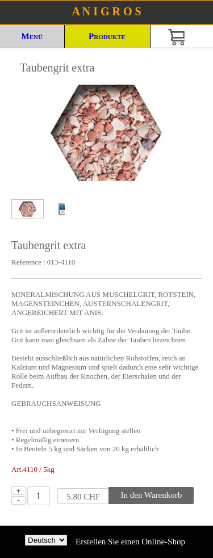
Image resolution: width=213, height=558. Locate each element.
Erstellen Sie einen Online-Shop (130, 541)
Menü (32, 36)
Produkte (107, 36)
